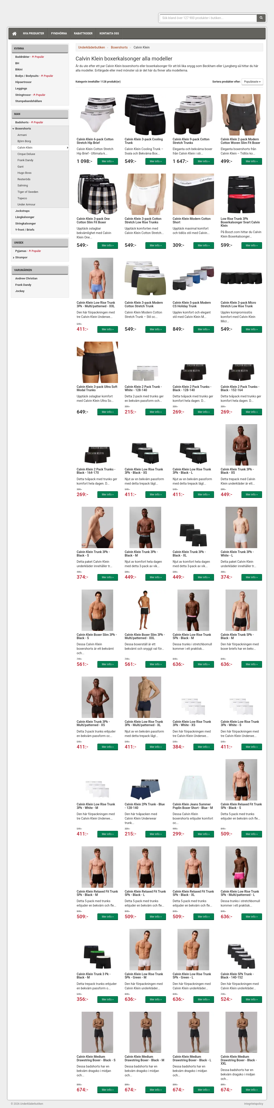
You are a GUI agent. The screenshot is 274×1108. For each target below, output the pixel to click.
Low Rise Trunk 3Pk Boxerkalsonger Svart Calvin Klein (240, 222)
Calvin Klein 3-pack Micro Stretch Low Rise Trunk (238, 304)
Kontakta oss (109, 33)
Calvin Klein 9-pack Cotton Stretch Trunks (191, 140)
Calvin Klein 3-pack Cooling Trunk (144, 140)
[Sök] (261, 18)
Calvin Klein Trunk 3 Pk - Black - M (94, 975)
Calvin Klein (24, 147)
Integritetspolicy (253, 1103)
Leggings (21, 88)
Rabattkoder (83, 33)
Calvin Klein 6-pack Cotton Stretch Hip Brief (95, 140)
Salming (22, 185)
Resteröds (24, 179)
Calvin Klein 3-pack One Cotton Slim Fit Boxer (93, 220)
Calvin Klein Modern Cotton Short (191, 220)
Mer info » (108, 161)
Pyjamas (28, 251)
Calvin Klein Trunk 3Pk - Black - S (93, 553)
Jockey (19, 291)
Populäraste (252, 81)
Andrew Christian (26, 278)
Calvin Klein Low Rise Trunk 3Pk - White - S (240, 723)
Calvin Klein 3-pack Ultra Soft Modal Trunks (97, 388)
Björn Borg (24, 141)
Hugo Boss (24, 172)
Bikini (19, 69)
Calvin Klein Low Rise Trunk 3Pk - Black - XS (144, 471)
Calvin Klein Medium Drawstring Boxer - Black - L (192, 1058)
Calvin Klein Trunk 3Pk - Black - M (141, 553)
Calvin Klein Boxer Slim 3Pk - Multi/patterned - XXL (145, 636)
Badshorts (29, 122)
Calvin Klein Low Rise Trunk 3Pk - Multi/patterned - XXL (96, 304)
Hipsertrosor (23, 82)
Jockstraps (22, 211)
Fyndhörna (59, 33)
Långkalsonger (24, 217)
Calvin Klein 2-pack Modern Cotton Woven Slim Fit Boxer (240, 140)
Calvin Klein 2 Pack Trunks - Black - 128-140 (192, 388)
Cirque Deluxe (26, 154)
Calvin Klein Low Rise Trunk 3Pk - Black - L (192, 471)
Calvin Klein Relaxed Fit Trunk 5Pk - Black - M (97, 893)
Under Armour (26, 204)
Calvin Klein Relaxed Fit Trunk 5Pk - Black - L (145, 893)
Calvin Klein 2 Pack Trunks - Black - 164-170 (96, 471)
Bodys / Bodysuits (34, 75)
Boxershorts (23, 128)
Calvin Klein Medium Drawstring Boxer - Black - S (96, 1058)
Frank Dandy (25, 160)
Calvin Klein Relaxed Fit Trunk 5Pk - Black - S (241, 805)
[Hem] (13, 33)
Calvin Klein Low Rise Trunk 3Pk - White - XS (192, 723)
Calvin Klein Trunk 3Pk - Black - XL (189, 553)
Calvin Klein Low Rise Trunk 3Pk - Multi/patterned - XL (144, 723)
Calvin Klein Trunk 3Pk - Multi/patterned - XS (93, 723)
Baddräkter (29, 56)
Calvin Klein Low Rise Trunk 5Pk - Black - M (192, 636)
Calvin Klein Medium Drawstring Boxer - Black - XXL (239, 1060)
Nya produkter (33, 33)
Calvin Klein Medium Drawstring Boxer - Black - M (144, 1058)
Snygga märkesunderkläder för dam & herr (44, 12)
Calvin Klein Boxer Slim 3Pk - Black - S (97, 636)
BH (17, 63)
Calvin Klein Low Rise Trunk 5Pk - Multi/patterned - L (240, 893)
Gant (20, 166)
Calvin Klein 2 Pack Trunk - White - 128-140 (143, 388)
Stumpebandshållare (28, 101)
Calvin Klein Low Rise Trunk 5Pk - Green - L (192, 975)
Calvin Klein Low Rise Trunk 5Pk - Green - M (144, 975)
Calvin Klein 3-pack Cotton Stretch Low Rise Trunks (143, 220)
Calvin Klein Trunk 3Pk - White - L (237, 553)
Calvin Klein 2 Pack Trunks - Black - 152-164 (240, 388)
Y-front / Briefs (24, 229)
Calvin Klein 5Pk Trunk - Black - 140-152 (237, 975)
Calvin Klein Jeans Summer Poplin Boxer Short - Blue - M (193, 805)
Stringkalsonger (25, 223)
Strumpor (21, 257)
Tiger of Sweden (27, 191)
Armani (22, 135)
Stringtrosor (30, 95)
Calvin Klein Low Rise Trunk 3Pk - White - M (96, 805)
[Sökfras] (208, 18)
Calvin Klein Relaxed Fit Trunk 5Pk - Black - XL (193, 893)
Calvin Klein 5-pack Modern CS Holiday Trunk (192, 304)
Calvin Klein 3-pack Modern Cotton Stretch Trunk (144, 304)
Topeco (22, 198)
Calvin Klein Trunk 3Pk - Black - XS (237, 471)
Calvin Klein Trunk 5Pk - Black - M (237, 636)
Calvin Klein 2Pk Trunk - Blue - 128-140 (145, 805)
